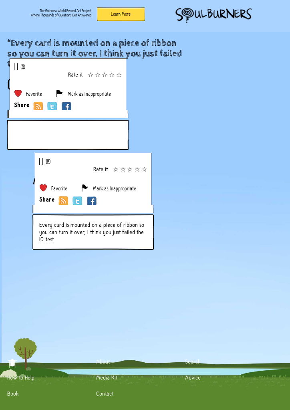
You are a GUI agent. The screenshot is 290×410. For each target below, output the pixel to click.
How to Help (20, 377)
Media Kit (106, 377)
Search (193, 361)
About (103, 361)
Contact (104, 393)
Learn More (121, 14)
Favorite (34, 94)
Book (13, 393)
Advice (193, 377)
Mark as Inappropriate (89, 94)
